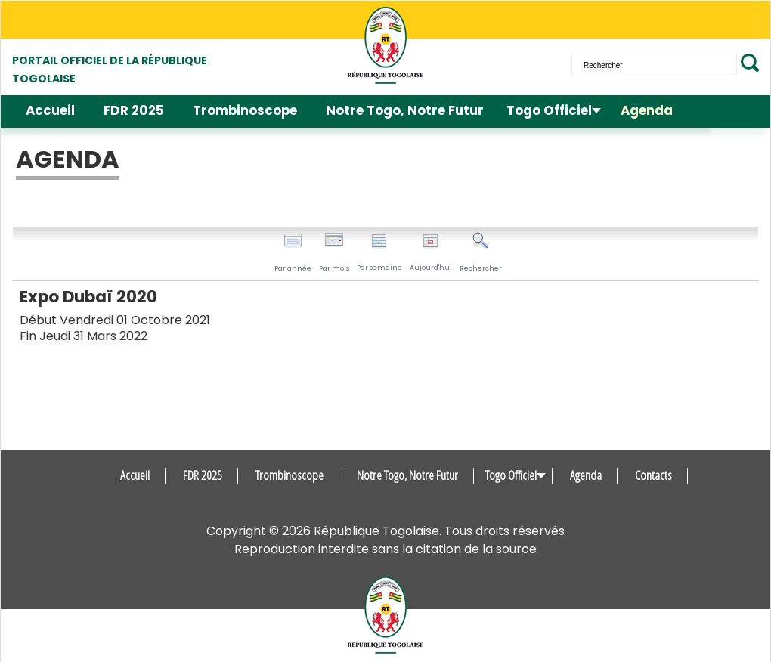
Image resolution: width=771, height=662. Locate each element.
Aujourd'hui (431, 253)
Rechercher (481, 252)
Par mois (334, 252)
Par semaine (379, 253)
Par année (292, 252)
